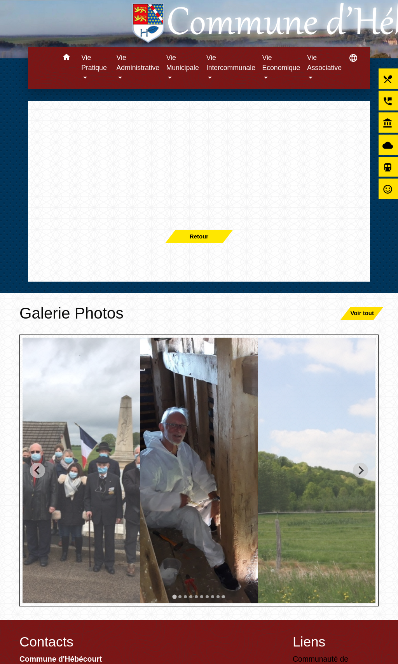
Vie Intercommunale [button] (230, 63)
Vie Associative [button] (324, 63)
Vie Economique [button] (281, 63)
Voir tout (362, 313)
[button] (66, 58)
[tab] (174, 596)
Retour (199, 236)
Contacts (46, 641)
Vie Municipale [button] (182, 63)
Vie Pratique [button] (94, 63)
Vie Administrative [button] (138, 63)
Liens (309, 641)
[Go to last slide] (37, 470)
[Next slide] (360, 470)
